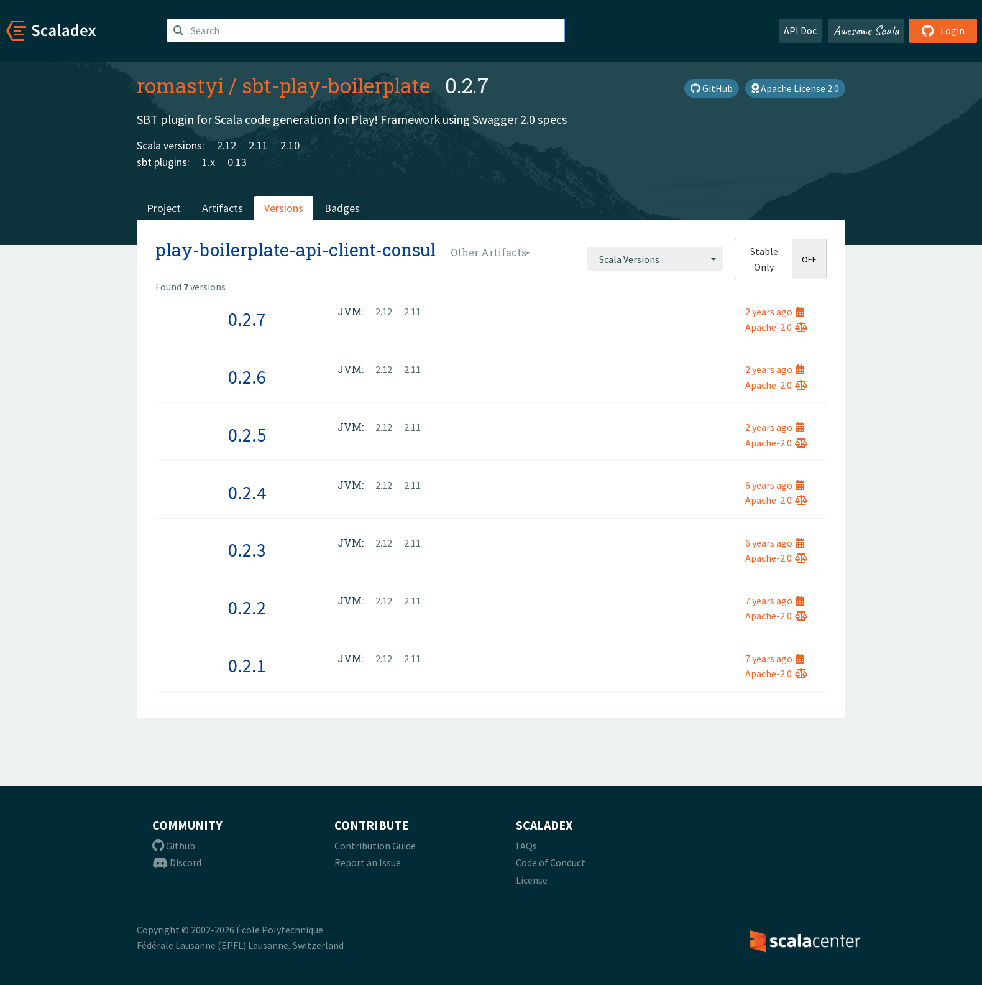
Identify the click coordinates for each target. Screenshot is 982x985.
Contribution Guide (375, 845)
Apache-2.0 (776, 327)
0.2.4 (247, 492)
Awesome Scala (866, 30)
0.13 (237, 162)
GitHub (712, 88)
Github (173, 845)
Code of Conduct (550, 862)
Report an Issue (367, 862)
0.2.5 (247, 434)
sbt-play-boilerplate (336, 85)
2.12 (226, 145)
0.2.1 (247, 665)
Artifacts (222, 208)
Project (164, 208)
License (532, 880)
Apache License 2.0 (795, 88)
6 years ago (774, 485)
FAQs (526, 845)
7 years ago (774, 600)
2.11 (258, 145)
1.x (208, 162)
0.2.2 (247, 607)
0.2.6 (247, 377)
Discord (176, 862)
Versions (283, 208)
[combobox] (655, 259)
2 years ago (774, 311)
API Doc (800, 30)
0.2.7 (247, 319)
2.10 (290, 145)
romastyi (180, 85)
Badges (342, 208)
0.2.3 (247, 550)
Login (943, 30)
